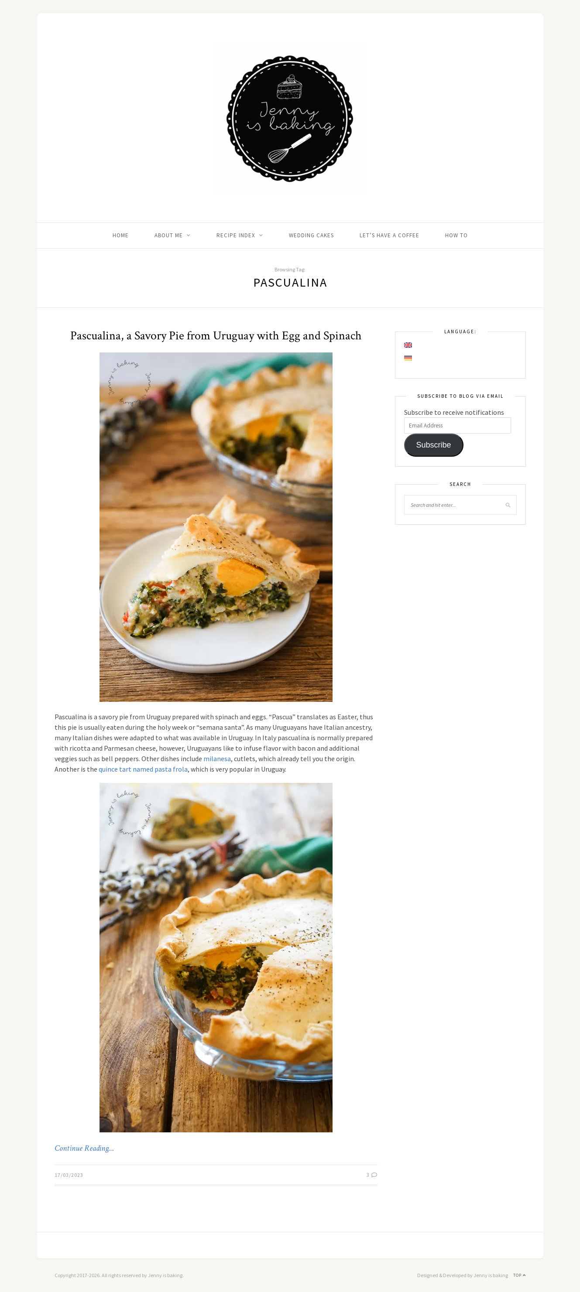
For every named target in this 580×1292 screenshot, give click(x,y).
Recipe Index (235, 235)
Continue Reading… (84, 1148)
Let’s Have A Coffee (389, 235)
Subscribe (433, 445)
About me (168, 235)
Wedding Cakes (311, 235)
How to (456, 235)
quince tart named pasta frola (143, 769)
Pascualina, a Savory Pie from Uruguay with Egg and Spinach (216, 336)
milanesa (217, 758)
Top (519, 1275)
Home (121, 235)
